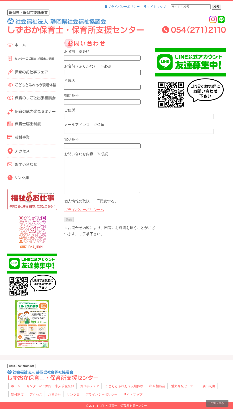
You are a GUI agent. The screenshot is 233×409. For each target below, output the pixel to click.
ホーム (15, 386)
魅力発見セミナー (184, 386)
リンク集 (73, 394)
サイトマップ (155, 6)
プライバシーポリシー (122, 6)
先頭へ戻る (217, 403)
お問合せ (54, 394)
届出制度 (209, 386)
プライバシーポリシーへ (84, 210)
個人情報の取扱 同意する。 (91, 201)
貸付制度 (17, 394)
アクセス (36, 394)
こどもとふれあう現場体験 (124, 386)
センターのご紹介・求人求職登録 (50, 386)
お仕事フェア (89, 386)
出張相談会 (157, 386)
